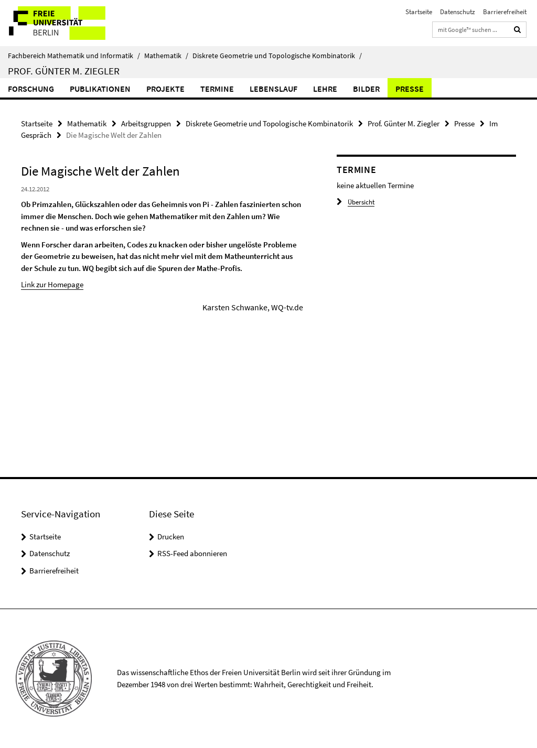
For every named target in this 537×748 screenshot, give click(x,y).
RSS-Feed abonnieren (192, 553)
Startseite (418, 11)
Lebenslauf (273, 88)
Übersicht (355, 202)
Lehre (325, 88)
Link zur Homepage (52, 284)
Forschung (31, 88)
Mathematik (166, 55)
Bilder (366, 88)
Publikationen (100, 88)
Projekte (165, 88)
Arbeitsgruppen (146, 123)
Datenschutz (457, 11)
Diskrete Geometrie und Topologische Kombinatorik (277, 55)
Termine (217, 88)
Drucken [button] (170, 536)
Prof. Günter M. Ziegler (64, 70)
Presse (409, 88)
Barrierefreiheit (505, 11)
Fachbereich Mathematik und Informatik (74, 55)
